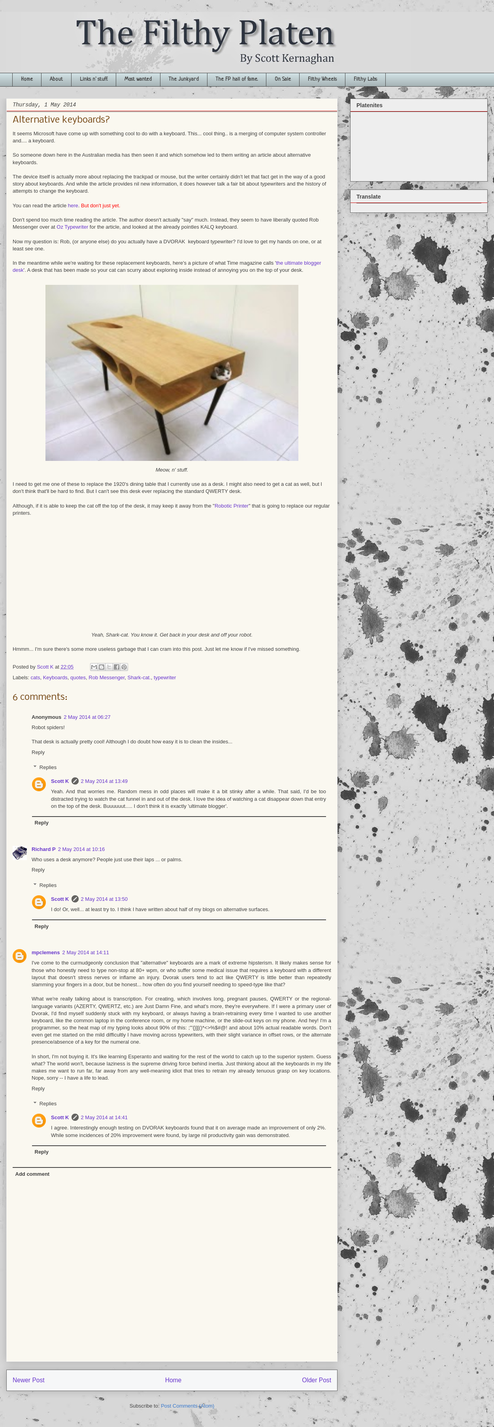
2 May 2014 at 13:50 (104, 899)
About (56, 79)
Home (27, 79)
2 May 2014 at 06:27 (87, 717)
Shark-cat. (139, 677)
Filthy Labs (365, 79)
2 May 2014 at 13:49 (104, 781)
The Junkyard (184, 79)
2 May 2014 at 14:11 (85, 952)
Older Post (316, 1380)
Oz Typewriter (72, 227)
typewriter (165, 677)
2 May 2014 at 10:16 (81, 849)
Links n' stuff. (93, 79)
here (73, 205)
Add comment (32, 1174)
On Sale (283, 79)
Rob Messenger (106, 677)
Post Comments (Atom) (187, 1406)
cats (35, 677)
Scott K (60, 781)
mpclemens (46, 952)
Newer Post (29, 1380)
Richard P (44, 849)
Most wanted (138, 79)
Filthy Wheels (322, 79)
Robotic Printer (232, 506)
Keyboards (55, 677)
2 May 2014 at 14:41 (104, 1117)
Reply (38, 752)
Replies (48, 767)
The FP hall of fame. (237, 79)
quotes (78, 677)
